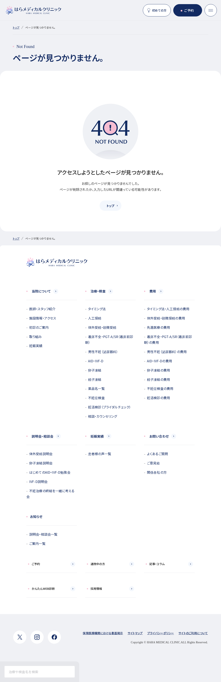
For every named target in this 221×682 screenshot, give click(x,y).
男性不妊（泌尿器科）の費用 (167, 351)
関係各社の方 (157, 472)
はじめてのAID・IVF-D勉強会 (49, 472)
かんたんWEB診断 (43, 588)
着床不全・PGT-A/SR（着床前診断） (109, 339)
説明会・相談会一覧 (43, 534)
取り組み (35, 336)
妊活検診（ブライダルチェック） (109, 407)
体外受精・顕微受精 (102, 327)
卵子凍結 (94, 370)
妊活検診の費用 (158, 397)
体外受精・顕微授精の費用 (166, 318)
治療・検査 (98, 291)
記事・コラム (157, 564)
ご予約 (189, 10)
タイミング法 (97, 308)
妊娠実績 (36, 345)
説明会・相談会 (42, 436)
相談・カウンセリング (102, 416)
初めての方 (159, 10)
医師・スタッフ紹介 (42, 308)
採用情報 (96, 588)
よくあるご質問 (157, 453)
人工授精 (94, 318)
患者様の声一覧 (99, 453)
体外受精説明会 (40, 453)
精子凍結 (94, 379)
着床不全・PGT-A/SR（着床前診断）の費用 (168, 339)
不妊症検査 (96, 397)
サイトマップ (135, 633)
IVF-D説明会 (38, 481)
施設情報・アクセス (42, 318)
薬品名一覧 (96, 388)
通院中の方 (98, 564)
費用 (152, 291)
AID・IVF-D (95, 360)
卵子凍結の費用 (158, 370)
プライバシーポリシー (160, 633)
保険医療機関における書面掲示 (103, 633)
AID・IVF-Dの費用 (159, 360)
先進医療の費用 (158, 327)
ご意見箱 (153, 462)
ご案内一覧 (37, 543)
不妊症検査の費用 (160, 388)
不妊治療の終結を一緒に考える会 (50, 493)
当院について (41, 291)
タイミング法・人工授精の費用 (168, 308)
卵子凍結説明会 (40, 462)
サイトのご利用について (193, 633)
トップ (16, 27)
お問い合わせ (159, 436)
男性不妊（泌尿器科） (103, 351)
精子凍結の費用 (158, 379)
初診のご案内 (39, 327)
